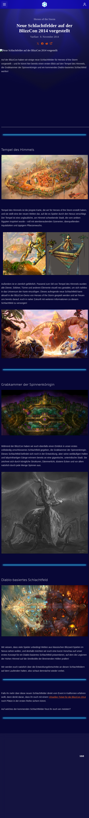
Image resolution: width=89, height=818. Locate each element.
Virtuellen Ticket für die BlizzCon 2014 (67, 697)
